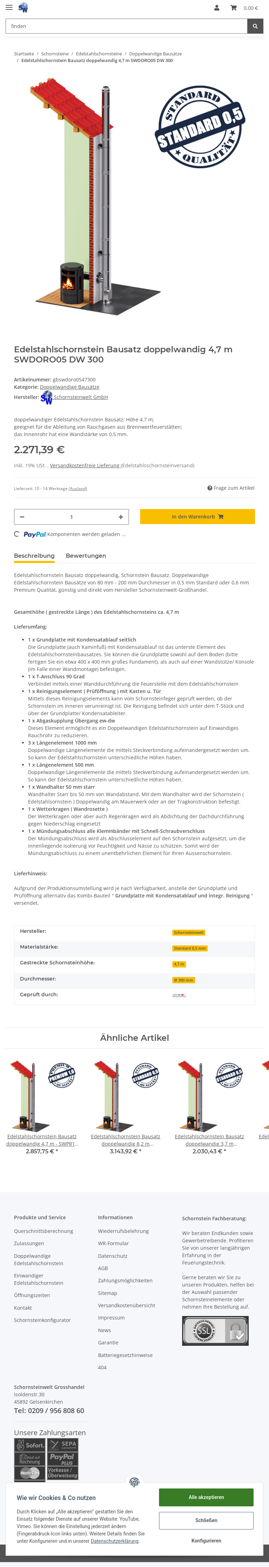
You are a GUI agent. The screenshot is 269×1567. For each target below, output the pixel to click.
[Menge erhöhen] (121, 516)
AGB (103, 1268)
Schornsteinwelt (189, 932)
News (104, 1330)
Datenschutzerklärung (115, 1541)
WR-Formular (113, 1243)
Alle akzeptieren (205, 1497)
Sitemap (107, 1293)
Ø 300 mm (183, 980)
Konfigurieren (206, 1541)
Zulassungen (29, 1243)
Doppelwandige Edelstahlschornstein (38, 1260)
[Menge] (71, 516)
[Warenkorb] (244, 8)
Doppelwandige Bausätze (69, 387)
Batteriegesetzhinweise (125, 1355)
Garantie (108, 1342)
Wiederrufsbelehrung (123, 1231)
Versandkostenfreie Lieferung (85, 465)
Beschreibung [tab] (34, 555)
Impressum (111, 1317)
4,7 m (179, 964)
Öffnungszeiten (32, 1295)
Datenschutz (112, 1256)
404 (102, 1367)
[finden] (127, 26)
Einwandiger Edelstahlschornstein (38, 1279)
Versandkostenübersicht (126, 1305)
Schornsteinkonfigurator (42, 1320)
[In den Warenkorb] (197, 516)
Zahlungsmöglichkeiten (125, 1280)
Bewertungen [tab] (86, 555)
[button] (217, 8)
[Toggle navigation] (9, 4)
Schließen (206, 1520)
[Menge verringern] (22, 516)
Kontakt (23, 1307)
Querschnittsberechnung (43, 1231)
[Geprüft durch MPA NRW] (179, 995)
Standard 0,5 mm (190, 948)
